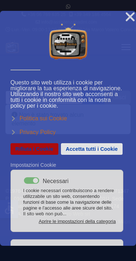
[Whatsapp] (68, 6)
